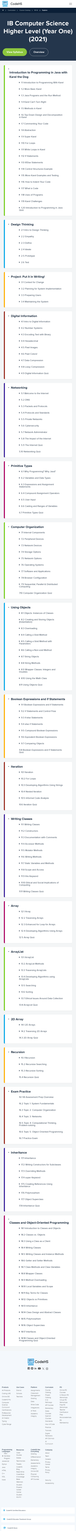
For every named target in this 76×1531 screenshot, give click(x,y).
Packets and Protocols (34, 406)
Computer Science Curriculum (6, 1405)
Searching (28, 985)
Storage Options (31, 551)
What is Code (29, 188)
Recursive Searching (34, 1064)
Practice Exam (28, 1138)
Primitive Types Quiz (31, 512)
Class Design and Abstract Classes (41, 1312)
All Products (6, 1390)
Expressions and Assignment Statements (36, 485)
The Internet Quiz (32, 445)
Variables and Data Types (35, 477)
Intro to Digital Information (35, 321)
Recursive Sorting (32, 1070)
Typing (4, 1421)
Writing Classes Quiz (31, 891)
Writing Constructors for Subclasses (41, 1164)
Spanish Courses (48, 1417)
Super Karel (28, 136)
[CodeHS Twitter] (43, 1368)
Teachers (19, 1397)
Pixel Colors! (29, 353)
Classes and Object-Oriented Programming (39, 1223)
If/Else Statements (32, 162)
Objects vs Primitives (34, 1299)
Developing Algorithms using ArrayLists (37, 977)
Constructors (29, 830)
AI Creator (5, 1418)
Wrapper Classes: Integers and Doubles (37, 670)
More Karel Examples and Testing (40, 175)
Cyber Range (6, 1424)
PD (61, 1387)
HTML (4, 1470)
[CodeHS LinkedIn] (35, 1368)
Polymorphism (30, 1192)
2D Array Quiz (28, 1037)
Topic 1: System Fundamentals (36, 1103)
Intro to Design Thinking (34, 230)
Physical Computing (35, 1475)
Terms (47, 1467)
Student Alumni (19, 1496)
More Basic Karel (31, 89)
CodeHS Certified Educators (14, 1510)
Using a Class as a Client (35, 1241)
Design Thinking (22, 224)
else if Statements (32, 724)
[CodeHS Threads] (47, 1368)
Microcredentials (65, 1417)
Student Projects (19, 1486)
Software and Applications (35, 571)
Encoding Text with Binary (36, 334)
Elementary (49, 1408)
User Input (28, 499)
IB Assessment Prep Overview (36, 1097)
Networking (19, 388)
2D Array (17, 1019)
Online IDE (6, 1397)
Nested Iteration (31, 791)
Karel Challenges (31, 201)
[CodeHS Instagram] (32, 1368)
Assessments (35, 1463)
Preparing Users (31, 295)
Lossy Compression (32, 366)
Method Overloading (34, 1280)
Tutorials (48, 1430)
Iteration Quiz (28, 804)
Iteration (17, 767)
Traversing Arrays (32, 918)
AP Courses (49, 1405)
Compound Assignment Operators (40, 493)
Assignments (35, 1390)
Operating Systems (32, 564)
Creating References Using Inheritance (35, 1185)
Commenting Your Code (34, 123)
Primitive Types (21, 466)
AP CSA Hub (49, 1438)
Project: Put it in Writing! (28, 277)
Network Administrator (34, 432)
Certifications (6, 1410)
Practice (48, 1427)
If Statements (29, 156)
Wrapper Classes (31, 1273)
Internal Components (33, 532)
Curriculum (11, 10)
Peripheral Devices (32, 539)
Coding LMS (6, 1393)
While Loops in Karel (33, 149)
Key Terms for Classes (34, 1292)
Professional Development (6, 1414)
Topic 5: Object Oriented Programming (41, 1131)
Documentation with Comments (39, 837)
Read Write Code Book (20, 1473)
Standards (49, 1421)
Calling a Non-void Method (36, 650)
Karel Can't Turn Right (33, 101)
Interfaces (28, 1331)
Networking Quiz (30, 451)
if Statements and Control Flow (38, 711)
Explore (44, 10)
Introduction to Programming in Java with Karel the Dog (38, 75)
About (47, 1453)
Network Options (31, 558)
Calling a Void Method (34, 634)
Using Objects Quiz (31, 684)
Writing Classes (21, 819)
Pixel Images (29, 347)
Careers (48, 1459)
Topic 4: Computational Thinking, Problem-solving (38, 1124)
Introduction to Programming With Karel (42, 82)
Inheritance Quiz (29, 1205)
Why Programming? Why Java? (38, 471)
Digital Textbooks (48, 1434)
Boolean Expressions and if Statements (38, 699)
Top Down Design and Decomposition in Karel (40, 116)
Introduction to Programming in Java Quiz (40, 208)
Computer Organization (27, 527)
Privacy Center (47, 1463)
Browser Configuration (34, 577)
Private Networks (31, 419)
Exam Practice (21, 1091)
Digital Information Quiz (35, 373)
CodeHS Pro (6, 1400)
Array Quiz (27, 937)
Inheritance (19, 1152)
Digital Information (24, 316)
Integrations (35, 1408)
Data (32, 1401)
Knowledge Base (20, 1478)
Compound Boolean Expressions (39, 730)
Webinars (19, 1482)
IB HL (36, 10)
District (18, 1390)
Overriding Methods (33, 1171)
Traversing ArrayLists (33, 970)
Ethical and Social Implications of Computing (39, 883)
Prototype (28, 255)
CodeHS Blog (19, 1468)
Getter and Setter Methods (36, 1260)
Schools (19, 1393)
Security (48, 1480)
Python (4, 1464)
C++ (3, 1474)
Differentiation (36, 1457)
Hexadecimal (29, 341)
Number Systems (31, 328)
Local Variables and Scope (37, 1286)
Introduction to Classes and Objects (41, 1228)
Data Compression (32, 360)
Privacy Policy (47, 1471)
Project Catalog (48, 1396)
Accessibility (49, 1483)
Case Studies (19, 1454)
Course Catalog (24, 10)
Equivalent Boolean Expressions (39, 737)
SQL (3, 1477)
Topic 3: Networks (30, 1116)
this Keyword (29, 876)
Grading (33, 1398)
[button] (38, 73)
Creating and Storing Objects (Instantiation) (36, 620)
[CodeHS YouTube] (39, 1368)
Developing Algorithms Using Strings (42, 785)
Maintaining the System (34, 301)
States (18, 1458)
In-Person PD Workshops (64, 1396)
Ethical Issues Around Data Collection (42, 998)
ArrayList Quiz (28, 1004)
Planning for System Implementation (41, 288)
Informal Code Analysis (35, 798)
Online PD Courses (63, 1391)
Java (3, 1467)
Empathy (27, 236)
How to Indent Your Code (35, 181)
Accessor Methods (32, 843)
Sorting (27, 991)
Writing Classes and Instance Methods (42, 1254)
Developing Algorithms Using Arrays (41, 930)
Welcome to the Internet (35, 393)
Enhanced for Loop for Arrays (38, 924)
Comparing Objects (32, 743)
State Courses (48, 1412)
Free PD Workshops (63, 1406)
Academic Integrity (34, 1415)
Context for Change (32, 282)
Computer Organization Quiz (35, 593)
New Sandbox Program (6, 1455)
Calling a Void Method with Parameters (35, 642)
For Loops (28, 143)
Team (47, 1456)
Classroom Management (35, 1394)
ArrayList (17, 952)
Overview (38, 52)
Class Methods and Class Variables (40, 1267)
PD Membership (64, 1421)
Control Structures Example (37, 168)
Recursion (18, 1052)
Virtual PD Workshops (63, 1401)
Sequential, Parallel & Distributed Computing (38, 585)
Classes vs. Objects (33, 1234)
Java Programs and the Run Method (41, 95)
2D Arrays (28, 1024)
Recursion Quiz (29, 1077)
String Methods (30, 663)
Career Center (18, 1491)
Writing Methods (31, 856)
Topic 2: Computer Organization (37, 1110)
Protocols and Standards (35, 412)
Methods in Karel (31, 108)
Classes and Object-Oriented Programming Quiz (37, 1339)
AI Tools (33, 1411)
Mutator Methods (31, 850)
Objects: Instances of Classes (37, 613)
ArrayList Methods (32, 963)
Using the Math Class (34, 678)
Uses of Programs (32, 194)
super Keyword (30, 1177)
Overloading (29, 628)
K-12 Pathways (48, 1401)
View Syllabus (15, 52)
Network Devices (31, 545)
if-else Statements (32, 717)
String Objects (30, 656)
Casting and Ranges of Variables (39, 506)
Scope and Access (32, 869)
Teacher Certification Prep (64, 1412)
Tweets (18, 1464)
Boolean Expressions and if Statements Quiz (40, 751)
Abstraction (28, 130)
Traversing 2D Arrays (34, 1031)
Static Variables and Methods (37, 863)
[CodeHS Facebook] (29, 1368)
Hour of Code (50, 1424)
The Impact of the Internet (36, 438)
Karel (4, 1480)
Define (26, 242)
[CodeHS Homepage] (13, 4)
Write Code (35, 1405)
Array (15, 906)
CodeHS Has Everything (35, 1450)
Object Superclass (32, 1199)
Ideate (26, 249)
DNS (25, 399)
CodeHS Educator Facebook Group (17, 1519)
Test (25, 262)
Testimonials (20, 1461)
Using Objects (20, 607)
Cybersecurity (30, 425)
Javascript (5, 1461)
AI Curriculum (49, 1442)
